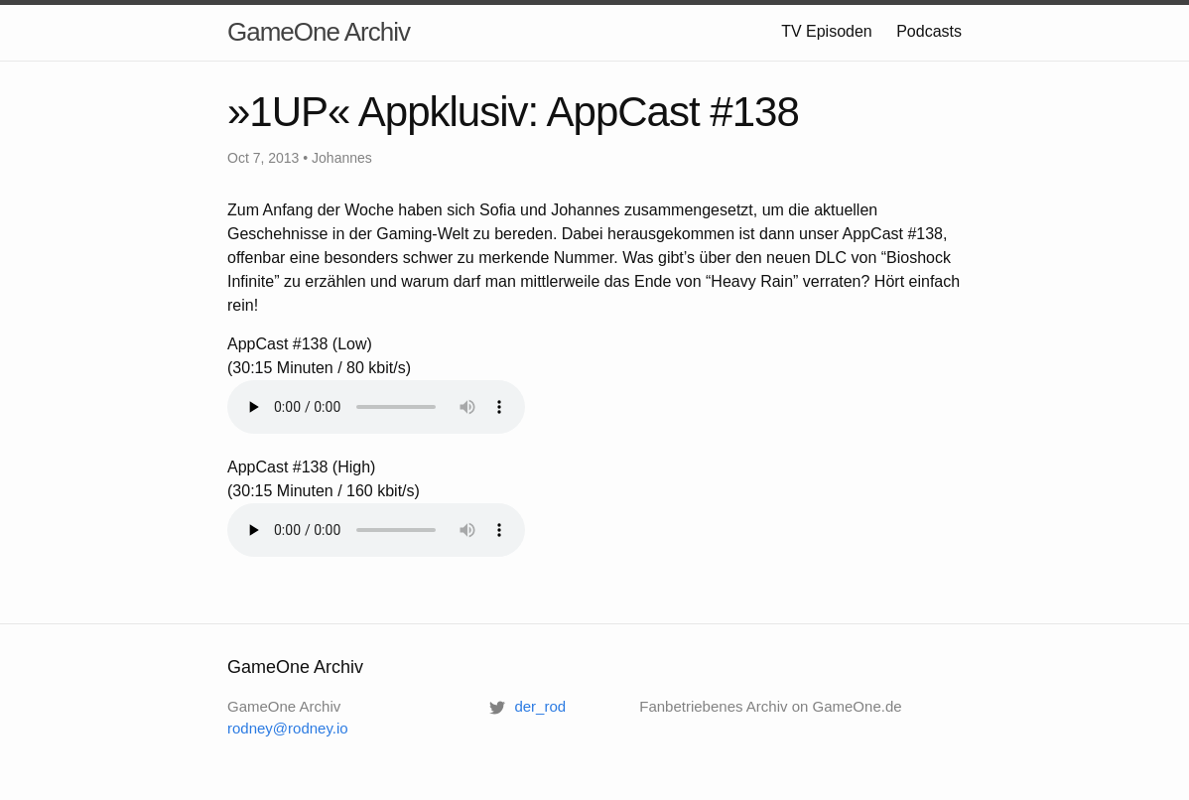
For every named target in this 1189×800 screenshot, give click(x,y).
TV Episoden (826, 31)
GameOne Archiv (318, 32)
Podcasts (929, 31)
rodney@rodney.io (287, 728)
